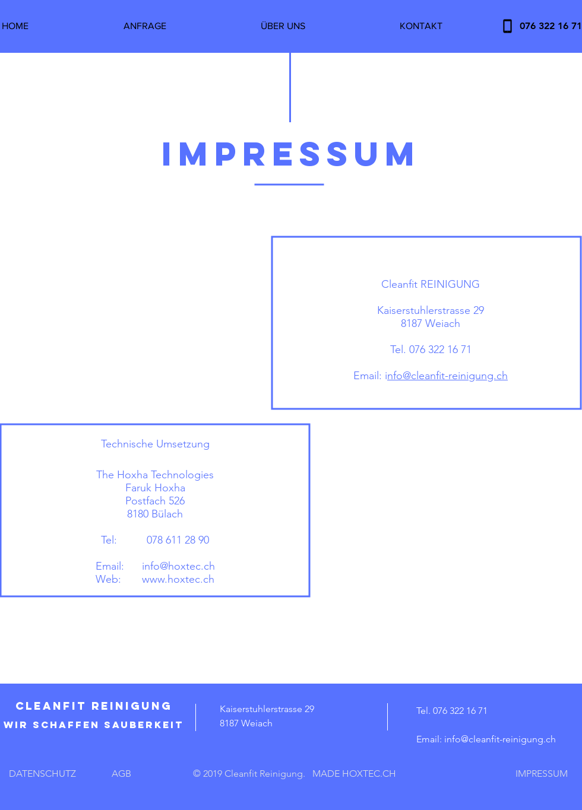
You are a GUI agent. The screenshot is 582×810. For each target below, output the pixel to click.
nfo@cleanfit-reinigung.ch (447, 375)
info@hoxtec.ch (178, 566)
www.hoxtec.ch (178, 579)
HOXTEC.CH (369, 773)
